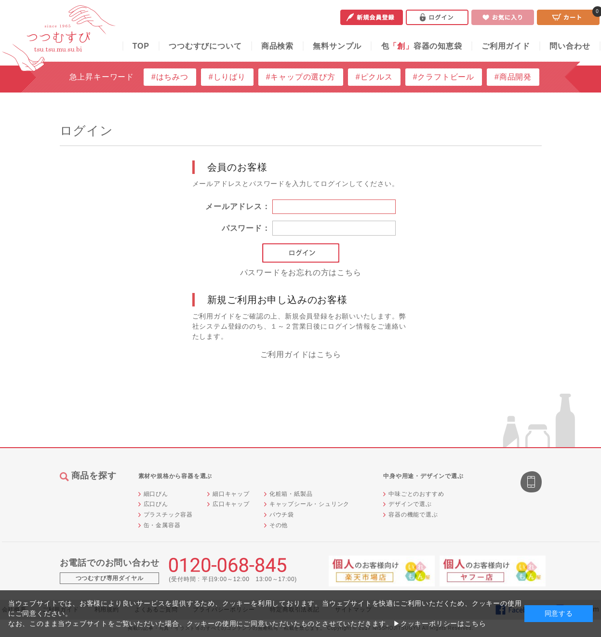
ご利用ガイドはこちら (300, 354)
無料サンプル (337, 46)
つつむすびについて (205, 46)
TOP (141, 46)
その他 (278, 525)
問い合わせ (569, 46)
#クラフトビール (443, 77)
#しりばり (227, 77)
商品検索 (277, 46)
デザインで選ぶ (410, 504)
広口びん (156, 504)
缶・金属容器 (162, 525)
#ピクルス (374, 77)
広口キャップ (231, 504)
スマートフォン (532, 482)
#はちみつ (169, 77)
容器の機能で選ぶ (413, 514)
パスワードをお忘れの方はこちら (300, 272)
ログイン (437, 17)
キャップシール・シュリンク (309, 504)
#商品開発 (513, 77)
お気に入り (502, 17)
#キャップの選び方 (300, 77)
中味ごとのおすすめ (416, 494)
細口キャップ (231, 494)
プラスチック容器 (168, 514)
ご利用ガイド (505, 46)
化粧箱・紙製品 (291, 494)
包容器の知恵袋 (421, 46)
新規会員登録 (371, 17)
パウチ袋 (281, 514)
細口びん (156, 494)
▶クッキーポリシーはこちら (439, 623)
